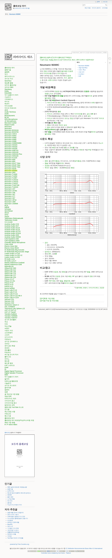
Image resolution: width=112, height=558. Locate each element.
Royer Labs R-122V (12, 297)
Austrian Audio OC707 (13, 231)
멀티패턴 (79, 288)
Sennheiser (9, 211)
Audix (7, 114)
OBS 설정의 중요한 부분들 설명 (17, 487)
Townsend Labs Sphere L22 (15, 308)
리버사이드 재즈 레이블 (22, 8)
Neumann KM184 (11, 147)
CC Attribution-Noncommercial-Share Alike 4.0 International (83, 548)
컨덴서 (85, 288)
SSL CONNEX (10, 307)
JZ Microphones (10, 121)
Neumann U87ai (10, 200)
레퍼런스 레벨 (11, 534)
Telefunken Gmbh (11, 220)
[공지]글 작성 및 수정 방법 (49, 301)
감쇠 (65, 125)
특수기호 (8, 416)
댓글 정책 (8, 396)
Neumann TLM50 (11, 176)
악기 (6, 74)
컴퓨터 (7, 390)
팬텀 (65, 281)
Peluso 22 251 (10, 281)
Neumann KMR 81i (11, 150)
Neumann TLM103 (11, 182)
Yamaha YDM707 (11, 318)
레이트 (57, 96)
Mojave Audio (9, 125)
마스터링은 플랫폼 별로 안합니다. (17, 518)
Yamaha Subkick (11, 314)
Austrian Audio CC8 (12, 224)
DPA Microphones (11, 119)
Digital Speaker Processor (14, 373)
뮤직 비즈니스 (10, 76)
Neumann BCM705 (12, 132)
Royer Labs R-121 (11, 294)
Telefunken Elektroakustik (14, 218)
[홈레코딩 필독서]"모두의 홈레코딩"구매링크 (56, 57)
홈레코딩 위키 (10, 68)
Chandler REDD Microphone (15, 242)
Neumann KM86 (10, 141)
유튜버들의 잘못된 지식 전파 (16, 516)
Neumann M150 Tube (12, 167)
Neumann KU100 (11, 158)
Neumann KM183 (11, 145)
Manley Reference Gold (13, 264)
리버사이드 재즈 (10, 398)
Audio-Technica (10, 112)
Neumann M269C (15, 14)
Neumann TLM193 (11, 187)
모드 (59, 111)
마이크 (59, 73)
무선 (6, 322)
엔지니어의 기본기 (13, 514)
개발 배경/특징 (82, 68)
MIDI (6, 375)
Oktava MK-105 (10, 272)
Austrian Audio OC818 (13, 233)
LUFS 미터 (10, 491)
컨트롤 (72, 147)
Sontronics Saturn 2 (12, 305)
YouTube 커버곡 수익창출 (15, 538)
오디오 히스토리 (10, 385)
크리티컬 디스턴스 (13, 530)
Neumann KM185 (11, 149)
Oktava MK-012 (10, 270)
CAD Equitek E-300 (12, 239)
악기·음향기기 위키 (11, 95)
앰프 (48, 127)
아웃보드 (8, 339)
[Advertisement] (56, 34)
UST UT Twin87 (10, 312)
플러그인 (8, 357)
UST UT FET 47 (10, 310)
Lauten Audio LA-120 (12, 253)
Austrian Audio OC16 (12, 228)
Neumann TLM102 (11, 180)
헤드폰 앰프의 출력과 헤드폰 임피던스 (19, 493)
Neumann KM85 (10, 139)
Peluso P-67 (9, 283)
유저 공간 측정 (10, 346)
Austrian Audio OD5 (12, 235)
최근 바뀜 (88, 8)
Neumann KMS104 (11, 152)
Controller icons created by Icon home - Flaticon (56, 553)
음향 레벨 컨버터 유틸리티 (15, 512)
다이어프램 (48, 73)
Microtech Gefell (10, 123)
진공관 (70, 71)
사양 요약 (81, 72)
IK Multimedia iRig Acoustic (14, 250)
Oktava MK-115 (10, 274)
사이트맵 (104, 8)
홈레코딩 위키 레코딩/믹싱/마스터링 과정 (19, 420)
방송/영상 (8, 81)
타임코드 (8, 352)
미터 (6, 324)
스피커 (7, 335)
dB (92, 114)
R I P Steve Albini (11, 424)
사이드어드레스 (93, 288)
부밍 (89, 150)
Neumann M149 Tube (12, 165)
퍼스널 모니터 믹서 (11, 354)
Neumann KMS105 (11, 156)
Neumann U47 (10, 189)
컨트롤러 (8, 350)
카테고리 (8, 414)
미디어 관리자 (96, 8)
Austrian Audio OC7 (12, 226)
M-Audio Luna (10, 259)
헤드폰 (7, 361)
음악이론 (8, 388)
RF (46, 129)
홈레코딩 (7, 432)
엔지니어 (10, 526)
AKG (6, 110)
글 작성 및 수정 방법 (12, 394)
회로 (55, 123)
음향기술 (8, 70)
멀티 (62, 71)
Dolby (7, 91)
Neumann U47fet (11, 191)
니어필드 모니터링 (13, 528)
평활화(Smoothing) (13, 532)
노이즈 (50, 94)
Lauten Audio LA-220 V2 (13, 255)
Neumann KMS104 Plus (13, 154)
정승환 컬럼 (9, 83)
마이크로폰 (9, 106)
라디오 (7, 101)
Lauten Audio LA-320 (12, 257)
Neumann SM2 (10, 172)
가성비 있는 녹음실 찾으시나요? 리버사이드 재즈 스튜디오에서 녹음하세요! (67, 60)
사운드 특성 (82, 70)
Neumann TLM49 (11, 174)
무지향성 (55, 161)
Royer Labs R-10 (11, 290)
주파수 (61, 125)
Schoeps (8, 209)
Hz (50, 125)
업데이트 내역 (10, 405)
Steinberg (8, 89)
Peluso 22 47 (9, 279)
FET (50, 281)
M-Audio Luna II (10, 261)
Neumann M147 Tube (12, 163)
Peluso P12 (9, 286)
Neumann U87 (10, 198)
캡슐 (61, 96)
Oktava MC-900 (10, 268)
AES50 (9, 495)
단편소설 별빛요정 (11, 381)
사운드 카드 (9, 330)
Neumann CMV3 (11, 134)
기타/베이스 (9, 99)
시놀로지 (8, 383)
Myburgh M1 (9, 266)
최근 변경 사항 (10, 412)
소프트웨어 (9, 333)
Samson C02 (9, 301)
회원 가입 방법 (10, 422)
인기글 (7, 409)
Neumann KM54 (10, 136)
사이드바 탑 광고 (11, 403)
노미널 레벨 (11, 499)
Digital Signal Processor (13, 371)
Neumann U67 (10, 194)
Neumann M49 (10, 160)
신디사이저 (9, 337)
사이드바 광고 (10, 401)
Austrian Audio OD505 (13, 237)
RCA (6, 205)
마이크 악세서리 (10, 108)
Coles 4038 (9, 244)
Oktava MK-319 (10, 277)
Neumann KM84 (10, 137)
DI (5, 369)
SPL (49, 254)
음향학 (7, 72)
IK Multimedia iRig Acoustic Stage (17, 252)
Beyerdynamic (10, 115)
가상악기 (8, 97)
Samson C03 (9, 303)
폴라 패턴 (10, 497)
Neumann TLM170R (12, 185)
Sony (6, 215)
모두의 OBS (9, 87)
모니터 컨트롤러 (10, 320)
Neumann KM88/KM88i (13, 143)
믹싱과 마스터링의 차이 (14, 505)
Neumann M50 (10, 161)
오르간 (7, 344)
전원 (45, 71)
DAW (6, 367)
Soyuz (7, 216)
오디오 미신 (9, 78)
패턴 (66, 71)
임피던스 (48, 252)
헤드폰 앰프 (9, 363)
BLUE (7, 117)
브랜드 (7, 328)
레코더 (7, 104)
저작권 (9, 536)
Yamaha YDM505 (11, 316)
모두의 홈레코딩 (10, 85)
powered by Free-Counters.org (19, 544)
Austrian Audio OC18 (12, 230)
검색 (106, 5)
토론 (6, 392)
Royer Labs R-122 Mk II (13, 296)
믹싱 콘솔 (8, 326)
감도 (88, 114)
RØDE (7, 207)
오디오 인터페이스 (11, 341)
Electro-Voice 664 (11, 246)
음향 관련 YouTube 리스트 (14, 407)
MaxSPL (10, 524)
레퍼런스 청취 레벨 (13, 522)
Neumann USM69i (11, 204)
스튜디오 (51, 80)
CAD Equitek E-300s (12, 241)
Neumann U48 (10, 193)
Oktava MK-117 (10, 275)
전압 (71, 118)
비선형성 (10, 520)
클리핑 (9, 503)
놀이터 (7, 379)
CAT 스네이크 (10, 365)
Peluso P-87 (9, 285)
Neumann (8, 126)
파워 (93, 103)
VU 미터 (9, 501)
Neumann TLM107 (11, 183)
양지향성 (77, 161)
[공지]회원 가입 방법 (47, 298)
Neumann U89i (10, 202)
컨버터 (7, 348)
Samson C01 (9, 299)
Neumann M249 (10, 169)
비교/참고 (81, 74)
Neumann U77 (10, 196)
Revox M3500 (10, 288)
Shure (7, 213)
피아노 (7, 359)
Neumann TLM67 (11, 178)
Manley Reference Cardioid (14, 263)
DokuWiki (8, 93)
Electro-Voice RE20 (12, 248)
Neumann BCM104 (12, 130)
